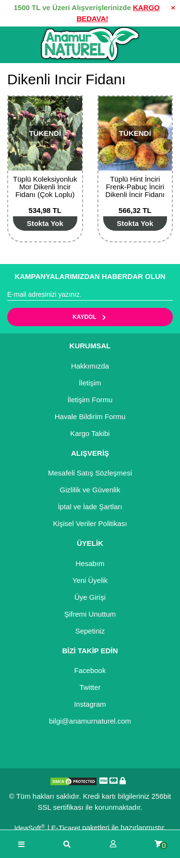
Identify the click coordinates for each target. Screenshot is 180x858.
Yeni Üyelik (90, 580)
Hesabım (89, 563)
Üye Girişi (90, 597)
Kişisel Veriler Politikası (90, 523)
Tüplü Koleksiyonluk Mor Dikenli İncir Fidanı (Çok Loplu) (45, 186)
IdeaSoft (29, 827)
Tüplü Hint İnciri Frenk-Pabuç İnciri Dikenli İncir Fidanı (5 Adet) (135, 190)
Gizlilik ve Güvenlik (90, 490)
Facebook (90, 670)
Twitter (89, 687)
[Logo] (90, 44)
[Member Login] (113, 844)
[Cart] (159, 844)
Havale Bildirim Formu (90, 416)
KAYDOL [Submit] (90, 317)
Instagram (90, 704)
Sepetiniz (90, 631)
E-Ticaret (65, 828)
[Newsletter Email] (90, 295)
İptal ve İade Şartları (90, 506)
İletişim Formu (89, 400)
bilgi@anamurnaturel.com (90, 721)
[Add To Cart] (45, 223)
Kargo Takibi (89, 433)
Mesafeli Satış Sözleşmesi (90, 473)
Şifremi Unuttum (90, 614)
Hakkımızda (90, 366)
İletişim (90, 383)
